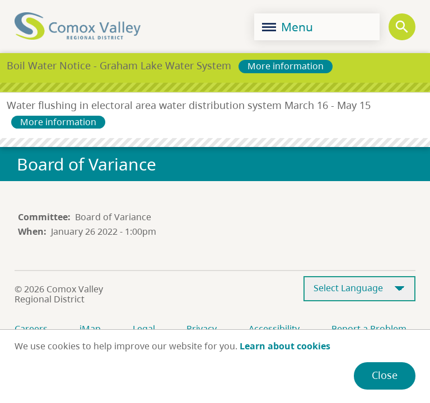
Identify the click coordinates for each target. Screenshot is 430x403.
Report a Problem (368, 329)
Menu (287, 27)
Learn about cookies (285, 346)
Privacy (201, 329)
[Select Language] (359, 288)
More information (285, 66)
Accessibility (274, 329)
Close (385, 375)
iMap (90, 329)
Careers (31, 329)
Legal (144, 329)
